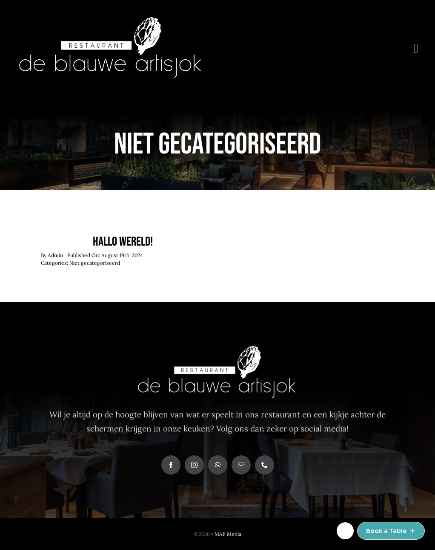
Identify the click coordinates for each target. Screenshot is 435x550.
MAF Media (228, 534)
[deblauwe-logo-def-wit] (111, 21)
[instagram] (194, 465)
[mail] (241, 465)
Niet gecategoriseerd (94, 263)
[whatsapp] (217, 465)
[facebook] (170, 465)
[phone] (264, 465)
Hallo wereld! (123, 241)
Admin (55, 255)
